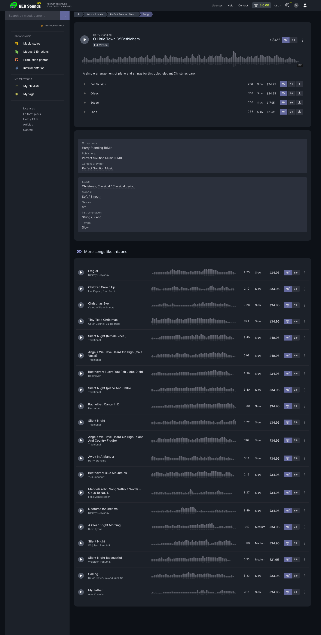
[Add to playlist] (291, 84)
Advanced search (54, 26)
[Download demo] (299, 84)
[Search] (65, 15)
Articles (28, 124)
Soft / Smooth (91, 196)
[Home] (78, 14)
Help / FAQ (30, 119)
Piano (97, 217)
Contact (28, 129)
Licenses (29, 108)
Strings (87, 217)
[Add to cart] (283, 84)
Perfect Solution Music (97, 168)
